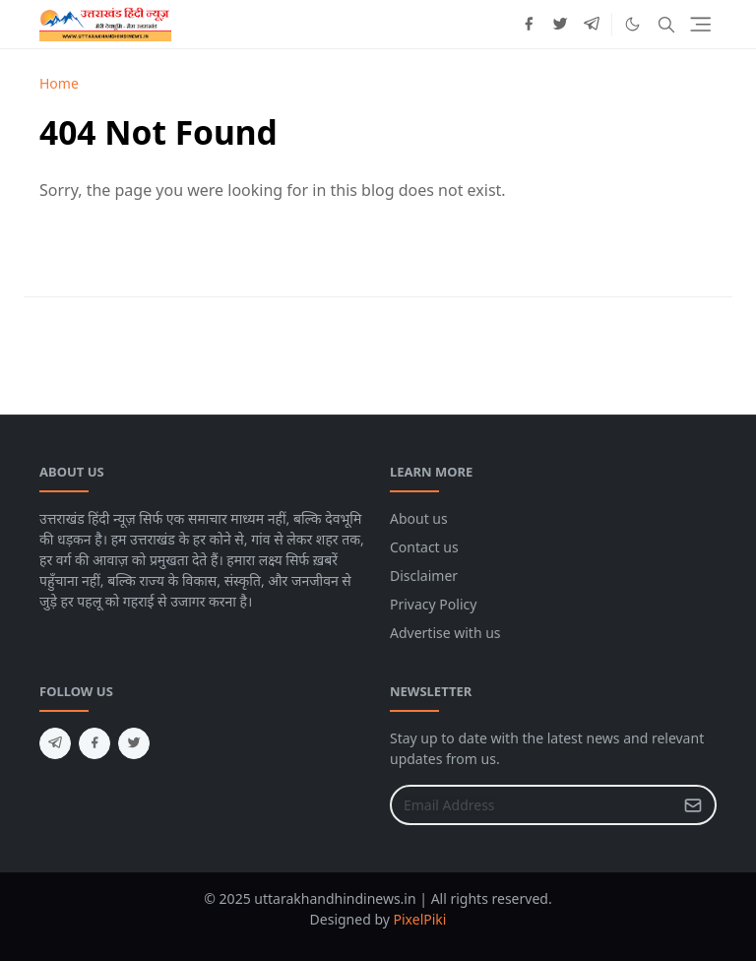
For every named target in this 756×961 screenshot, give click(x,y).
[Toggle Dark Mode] (632, 24)
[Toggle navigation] (700, 24)
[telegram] (591, 24)
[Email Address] (532, 805)
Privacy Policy (433, 604)
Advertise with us (445, 632)
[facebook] (528, 24)
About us (419, 518)
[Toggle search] (666, 24)
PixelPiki (420, 919)
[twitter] (560, 24)
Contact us (424, 547)
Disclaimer (424, 575)
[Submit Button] (693, 805)
